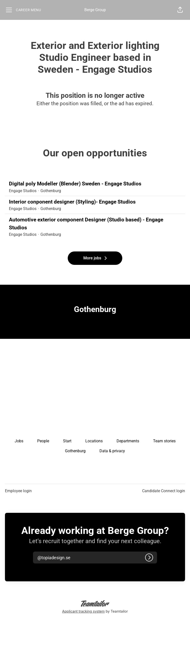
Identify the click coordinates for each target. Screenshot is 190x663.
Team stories (164, 441)
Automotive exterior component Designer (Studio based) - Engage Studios (95, 224)
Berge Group (95, 9)
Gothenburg (75, 451)
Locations (94, 441)
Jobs (19, 441)
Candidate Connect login (163, 491)
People (43, 441)
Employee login (18, 491)
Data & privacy (112, 451)
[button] (180, 10)
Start (67, 441)
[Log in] (149, 557)
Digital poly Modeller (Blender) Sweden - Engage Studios (95, 184)
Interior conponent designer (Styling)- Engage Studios (95, 202)
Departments (128, 441)
